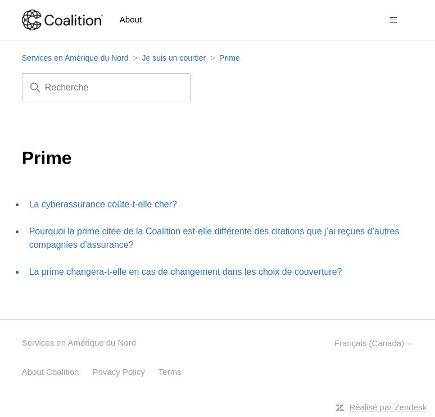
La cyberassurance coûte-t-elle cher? (103, 204)
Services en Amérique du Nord (75, 57)
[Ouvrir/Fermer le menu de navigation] (393, 20)
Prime (229, 57)
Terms (170, 372)
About (131, 19)
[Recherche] (106, 88)
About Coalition (50, 372)
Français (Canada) (373, 343)
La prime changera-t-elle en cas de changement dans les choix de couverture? (185, 272)
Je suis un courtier (174, 57)
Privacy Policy (119, 372)
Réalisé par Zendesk (388, 407)
